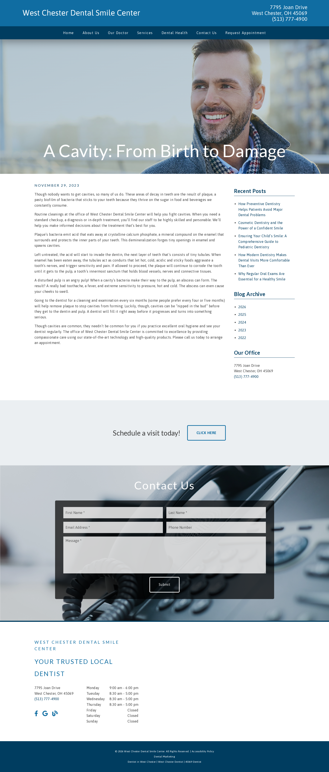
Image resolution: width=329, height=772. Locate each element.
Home (68, 33)
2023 (242, 330)
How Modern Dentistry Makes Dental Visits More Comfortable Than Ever (264, 260)
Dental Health (175, 33)
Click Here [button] (206, 433)
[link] (81, 13)
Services (145, 33)
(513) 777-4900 (289, 19)
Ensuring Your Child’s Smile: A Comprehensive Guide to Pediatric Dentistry (262, 241)
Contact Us (206, 33)
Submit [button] (164, 584)
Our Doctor (118, 33)
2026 (242, 307)
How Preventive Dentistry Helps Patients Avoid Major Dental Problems (260, 209)
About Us (91, 33)
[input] (113, 512)
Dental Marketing (164, 756)
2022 (242, 338)
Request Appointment (245, 33)
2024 (242, 322)
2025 (242, 314)
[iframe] (243, 681)
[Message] (164, 555)
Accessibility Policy (203, 751)
